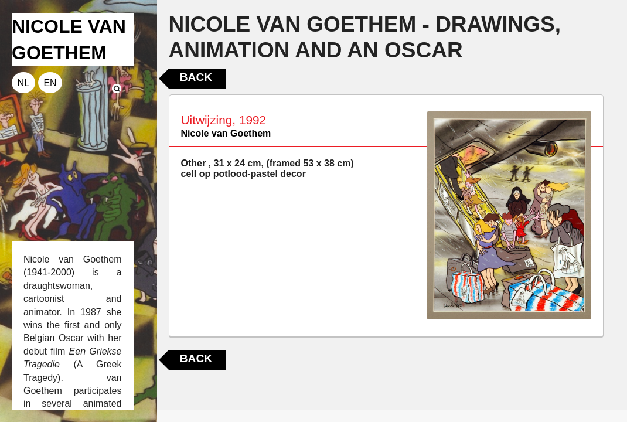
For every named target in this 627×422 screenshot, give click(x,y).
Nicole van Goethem (226, 133)
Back (196, 77)
